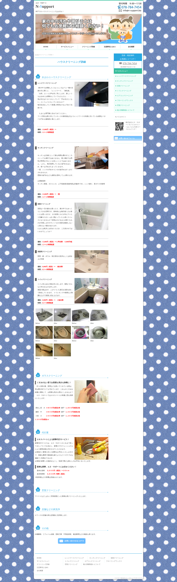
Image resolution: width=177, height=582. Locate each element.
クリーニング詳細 (88, 47)
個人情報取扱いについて (125, 110)
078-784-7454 (130, 63)
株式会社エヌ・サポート (127, 577)
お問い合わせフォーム (127, 138)
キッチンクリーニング (125, 81)
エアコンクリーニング (125, 95)
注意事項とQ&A (110, 47)
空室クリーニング (123, 105)
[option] (88, 29)
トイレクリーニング (124, 91)
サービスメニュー (67, 47)
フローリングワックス (125, 100)
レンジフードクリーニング (126, 76)
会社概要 (131, 47)
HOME (45, 47)
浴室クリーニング (123, 86)
